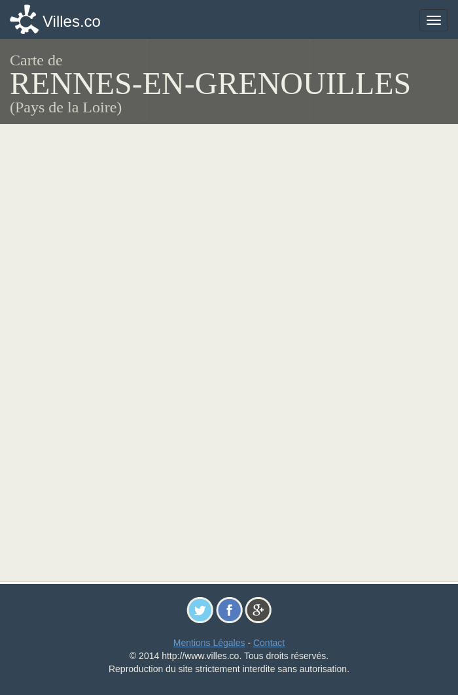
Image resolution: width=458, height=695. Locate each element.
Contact (269, 643)
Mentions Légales (209, 643)
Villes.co (72, 21)
